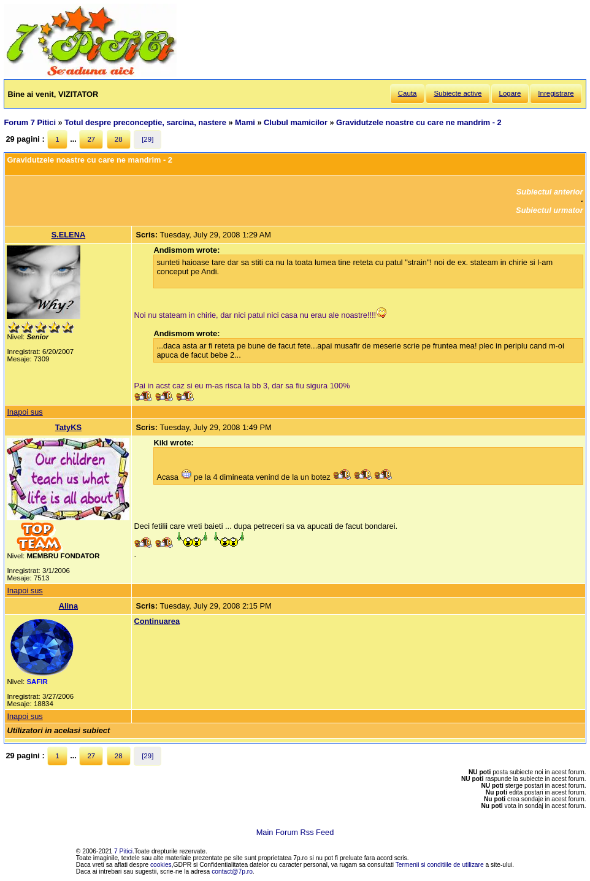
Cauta (407, 93)
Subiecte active (457, 93)
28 (119, 139)
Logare (510, 93)
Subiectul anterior (549, 191)
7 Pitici (123, 851)
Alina (68, 605)
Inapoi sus (24, 412)
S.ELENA (68, 234)
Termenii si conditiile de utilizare (440, 864)
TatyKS (68, 427)
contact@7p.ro (232, 871)
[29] (147, 139)
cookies (161, 864)
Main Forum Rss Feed (295, 832)
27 (91, 139)
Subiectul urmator (549, 210)
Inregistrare (555, 93)
